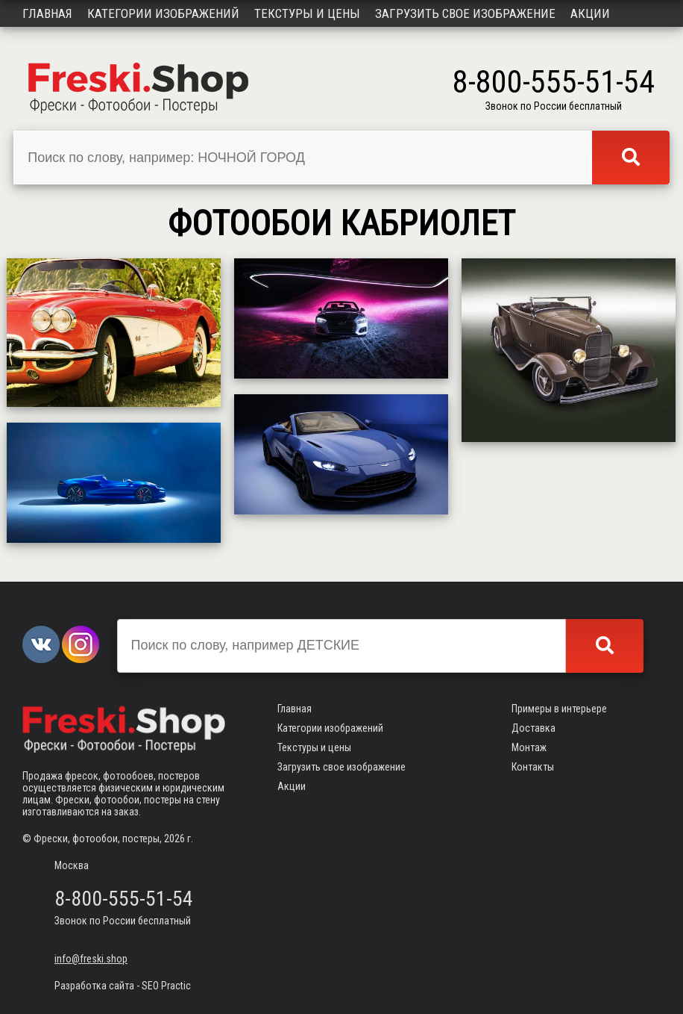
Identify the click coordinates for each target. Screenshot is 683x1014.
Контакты (533, 767)
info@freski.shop (91, 959)
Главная (47, 13)
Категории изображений (163, 13)
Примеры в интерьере (559, 709)
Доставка (533, 728)
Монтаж (529, 747)
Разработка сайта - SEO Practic (122, 986)
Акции (590, 13)
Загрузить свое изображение (465, 13)
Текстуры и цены (307, 13)
